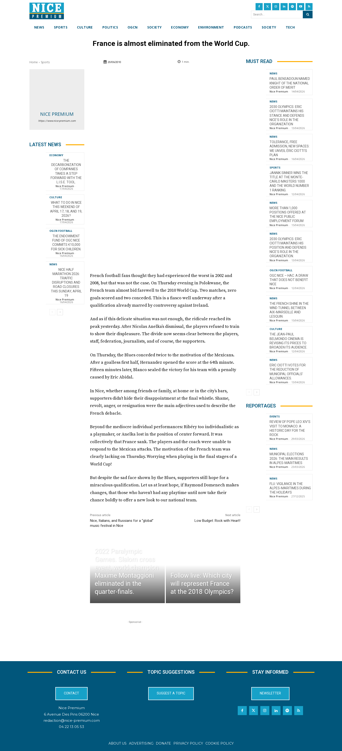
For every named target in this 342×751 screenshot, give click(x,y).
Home (33, 62)
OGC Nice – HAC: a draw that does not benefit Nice (289, 280)
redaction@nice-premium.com (71, 720)
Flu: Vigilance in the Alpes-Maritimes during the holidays (290, 488)
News (53, 264)
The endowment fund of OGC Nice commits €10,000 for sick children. (66, 242)
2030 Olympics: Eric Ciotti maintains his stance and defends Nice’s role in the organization (287, 115)
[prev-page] (52, 312)
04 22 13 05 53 (71, 726)
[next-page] (60, 312)
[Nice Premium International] (46, 11)
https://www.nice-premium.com (57, 120)
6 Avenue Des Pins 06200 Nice (71, 714)
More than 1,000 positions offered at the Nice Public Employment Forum (288, 214)
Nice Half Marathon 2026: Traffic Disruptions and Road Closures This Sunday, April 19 (66, 282)
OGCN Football (60, 230)
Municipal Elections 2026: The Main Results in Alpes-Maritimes (289, 458)
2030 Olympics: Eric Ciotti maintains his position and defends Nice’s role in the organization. (288, 247)
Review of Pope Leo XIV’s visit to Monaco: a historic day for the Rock (290, 428)
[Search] (308, 14)
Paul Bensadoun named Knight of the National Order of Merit (290, 83)
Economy (56, 155)
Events (275, 416)
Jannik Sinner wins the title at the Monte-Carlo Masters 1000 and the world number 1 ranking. (289, 181)
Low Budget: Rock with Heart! (217, 520)
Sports (45, 62)
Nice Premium (57, 113)
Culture (55, 197)
